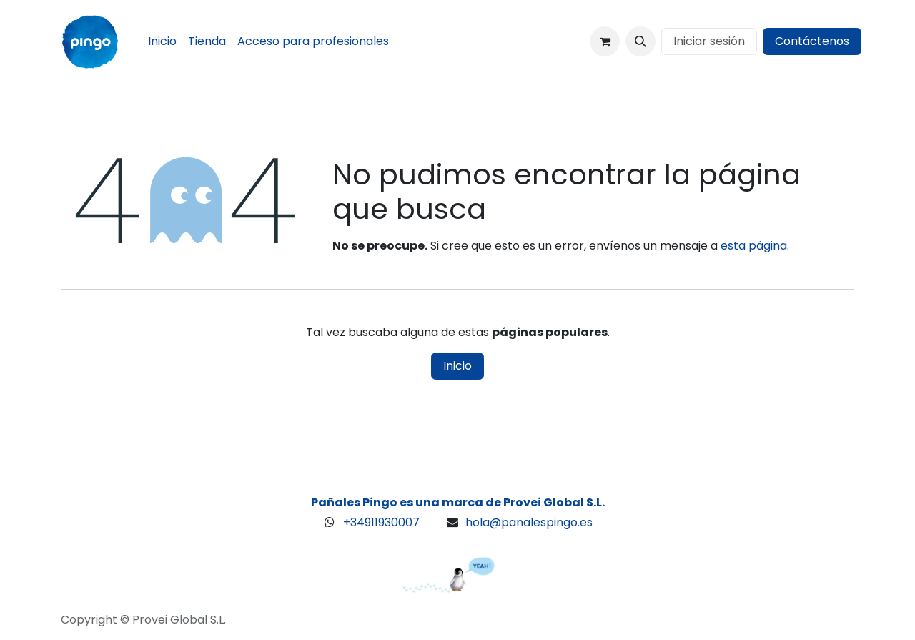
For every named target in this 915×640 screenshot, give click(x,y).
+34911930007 (381, 522)
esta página (754, 245)
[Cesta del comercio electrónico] (605, 41)
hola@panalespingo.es (529, 522)
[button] (640, 41)
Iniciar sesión (709, 41)
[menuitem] (162, 41)
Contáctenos (812, 41)
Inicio (457, 366)
